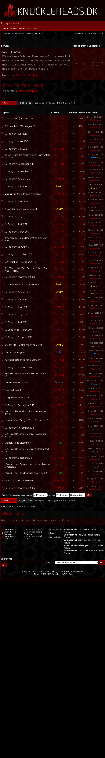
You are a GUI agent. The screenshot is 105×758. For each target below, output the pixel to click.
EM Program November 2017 (19, 171)
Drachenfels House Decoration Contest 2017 (26, 239)
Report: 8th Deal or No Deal (19, 480)
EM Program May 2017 (16, 216)
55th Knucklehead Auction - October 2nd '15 (27, 450)
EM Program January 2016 (18, 367)
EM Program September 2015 (20, 488)
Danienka (94, 158)
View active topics (34, 33)
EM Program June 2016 (16, 307)
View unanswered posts (13, 33)
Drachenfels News (27, 28)
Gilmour (22, 75)
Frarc (59, 420)
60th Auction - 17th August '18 (20, 126)
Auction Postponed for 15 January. (23, 359)
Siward (59, 186)
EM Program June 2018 (16, 141)
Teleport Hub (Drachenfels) (19, 118)
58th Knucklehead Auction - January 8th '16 (26, 375)
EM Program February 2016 (18, 337)
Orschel (59, 382)
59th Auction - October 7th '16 (20, 262)
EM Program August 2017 (17, 179)
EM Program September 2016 (20, 277)
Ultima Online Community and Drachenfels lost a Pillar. (27, 156)
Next (73, 103)
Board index (9, 28)
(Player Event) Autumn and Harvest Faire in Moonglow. (27, 465)
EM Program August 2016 (17, 292)
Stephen (33, 75)
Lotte (59, 352)
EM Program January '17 (17, 246)
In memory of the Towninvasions (22, 284)
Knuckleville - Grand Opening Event (23, 344)
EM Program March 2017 (17, 231)
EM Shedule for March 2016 (19, 329)
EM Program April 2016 (16, 322)
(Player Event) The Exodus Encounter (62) (26, 473)
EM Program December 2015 (19, 405)
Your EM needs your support (22, 209)
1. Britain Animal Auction (17, 382)
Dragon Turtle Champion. (18, 442)
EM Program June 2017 (16, 201)
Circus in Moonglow (15, 352)
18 (69, 103)
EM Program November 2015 (19, 427)
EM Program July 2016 (16, 299)
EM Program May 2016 (16, 314)
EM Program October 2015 (18, 457)
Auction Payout (13, 390)
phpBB (38, 571)
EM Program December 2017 (19, 164)
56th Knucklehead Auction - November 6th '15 (25, 435)
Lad (94, 452)
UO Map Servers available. (27, 194)
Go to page (51, 103)
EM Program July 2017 (16, 186)
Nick (95, 65)
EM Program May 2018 (16, 148)
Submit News (11, 52)
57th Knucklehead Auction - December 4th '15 (25, 413)
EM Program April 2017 (16, 224)
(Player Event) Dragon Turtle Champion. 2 (27, 420)
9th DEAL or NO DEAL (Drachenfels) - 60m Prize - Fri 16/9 (26, 269)
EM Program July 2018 (16, 133)
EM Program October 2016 (18, 254)
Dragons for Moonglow (17, 397)
